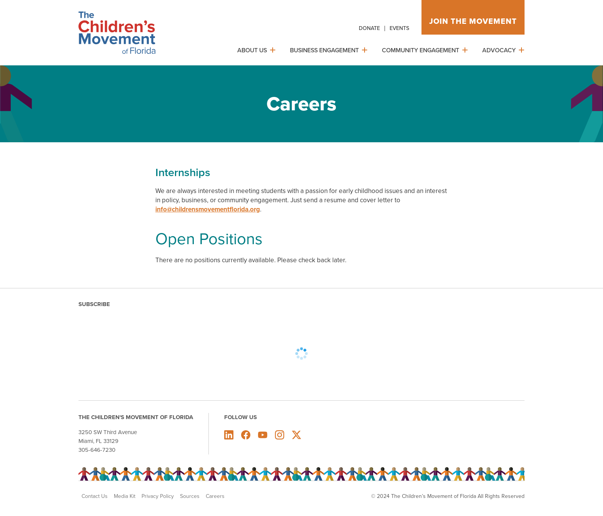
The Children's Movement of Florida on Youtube (262, 434)
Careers (215, 496)
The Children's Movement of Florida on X (296, 434)
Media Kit (124, 496)
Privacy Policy (158, 496)
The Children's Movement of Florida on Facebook (245, 434)
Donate (369, 28)
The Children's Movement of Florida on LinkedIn (228, 434)
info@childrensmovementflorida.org (207, 209)
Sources (190, 496)
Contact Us (95, 496)
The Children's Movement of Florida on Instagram (279, 434)
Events (399, 28)
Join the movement (473, 21)
